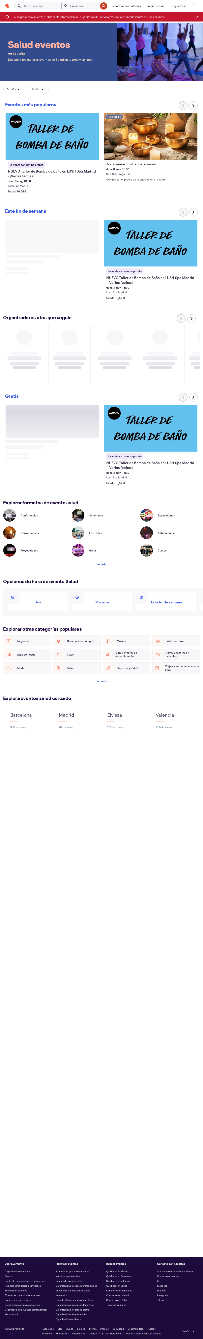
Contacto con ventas (168, 1276)
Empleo (81, 1328)
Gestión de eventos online (69, 1280)
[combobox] (84, 6)
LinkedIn (161, 1290)
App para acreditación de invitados (23, 1285)
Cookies (93, 1333)
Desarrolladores (136, 1328)
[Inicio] (7, 6)
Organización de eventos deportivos (75, 1304)
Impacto (104, 1328)
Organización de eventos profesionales (76, 1285)
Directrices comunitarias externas (22, 1295)
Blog (60, 1328)
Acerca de (48, 1328)
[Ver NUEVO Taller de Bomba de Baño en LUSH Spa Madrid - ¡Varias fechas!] (52, 136)
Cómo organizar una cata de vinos (22, 1304)
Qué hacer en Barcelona (118, 1276)
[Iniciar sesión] (156, 6)
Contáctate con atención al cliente (175, 1271)
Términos (47, 1333)
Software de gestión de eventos (72, 1271)
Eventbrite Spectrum (16, 1290)
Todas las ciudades (116, 1304)
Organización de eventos (18, 1271)
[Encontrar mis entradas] (126, 6)
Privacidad (61, 1333)
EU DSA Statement (111, 1333)
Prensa (93, 1328)
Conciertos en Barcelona (119, 1290)
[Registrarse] (179, 6)
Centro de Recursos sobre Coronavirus (25, 1280)
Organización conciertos (68, 1319)
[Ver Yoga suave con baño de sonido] (150, 136)
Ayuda (69, 1328)
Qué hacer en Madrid (117, 1271)
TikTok (160, 1300)
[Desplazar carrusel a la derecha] (193, 105)
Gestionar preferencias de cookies (143, 1333)
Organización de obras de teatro (72, 1309)
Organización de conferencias (71, 1314)
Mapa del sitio (12, 1314)
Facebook (162, 1285)
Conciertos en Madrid (117, 1295)
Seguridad (118, 1328)
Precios (9, 1276)
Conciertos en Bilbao (117, 1300)
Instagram (162, 1295)
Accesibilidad (78, 1333)
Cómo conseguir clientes (18, 1300)
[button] (13, 89)
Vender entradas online (68, 1276)
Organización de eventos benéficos (74, 1300)
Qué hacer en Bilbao (116, 1285)
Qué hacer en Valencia (118, 1280)
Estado (152, 1328)
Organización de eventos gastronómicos (26, 1309)
